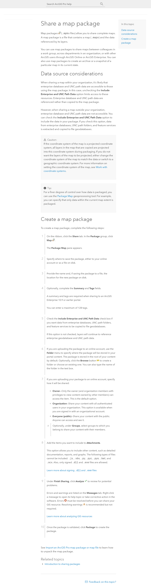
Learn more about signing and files (71, 470)
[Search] (101, 4)
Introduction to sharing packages (62, 563)
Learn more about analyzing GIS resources (69, 515)
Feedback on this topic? (102, 581)
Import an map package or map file (72, 546)
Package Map (65, 195)
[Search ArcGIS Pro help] (72, 4)
